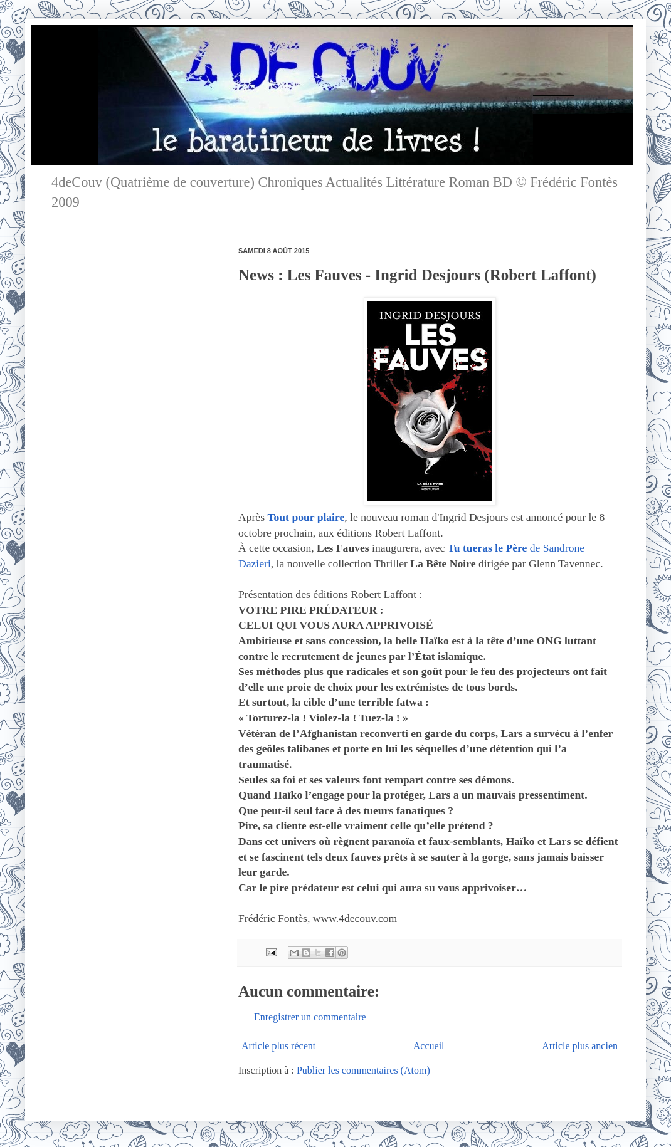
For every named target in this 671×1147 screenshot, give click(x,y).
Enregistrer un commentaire (310, 1017)
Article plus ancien (580, 1045)
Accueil (429, 1045)
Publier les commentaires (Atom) (363, 1070)
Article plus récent (278, 1045)
